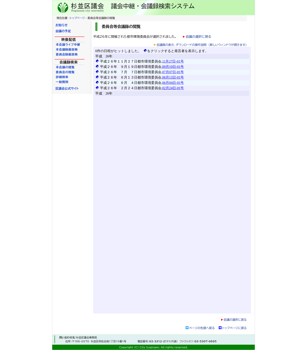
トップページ (77, 18)
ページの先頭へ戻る (202, 328)
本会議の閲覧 (65, 67)
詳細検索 (62, 77)
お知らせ (61, 25)
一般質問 (62, 81)
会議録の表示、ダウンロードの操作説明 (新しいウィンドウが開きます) (201, 44)
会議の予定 (63, 31)
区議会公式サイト (67, 88)
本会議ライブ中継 (68, 44)
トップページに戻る (234, 328)
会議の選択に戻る (198, 36)
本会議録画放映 (67, 49)
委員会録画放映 (67, 54)
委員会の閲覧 (65, 72)
